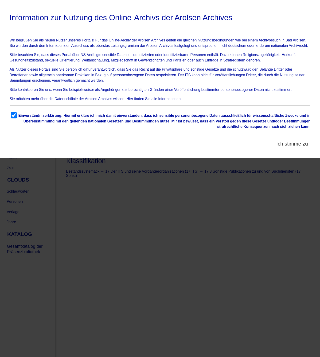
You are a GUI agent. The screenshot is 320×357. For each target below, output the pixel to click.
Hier (129, 99)
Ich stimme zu (292, 144)
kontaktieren (28, 90)
